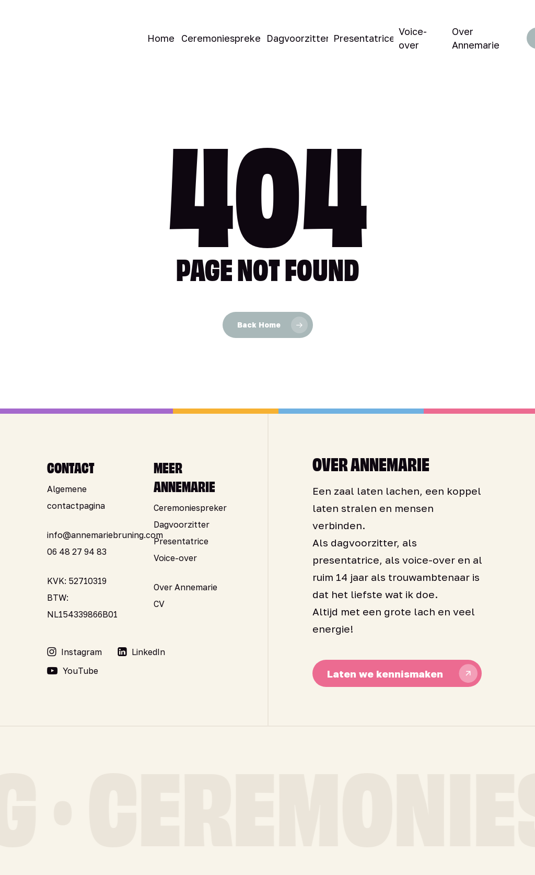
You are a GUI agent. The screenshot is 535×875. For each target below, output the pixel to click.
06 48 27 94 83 (77, 551)
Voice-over (175, 558)
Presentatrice (181, 541)
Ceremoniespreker (190, 508)
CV (159, 604)
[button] (81, 652)
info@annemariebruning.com (105, 535)
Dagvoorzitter (182, 524)
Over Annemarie (185, 587)
